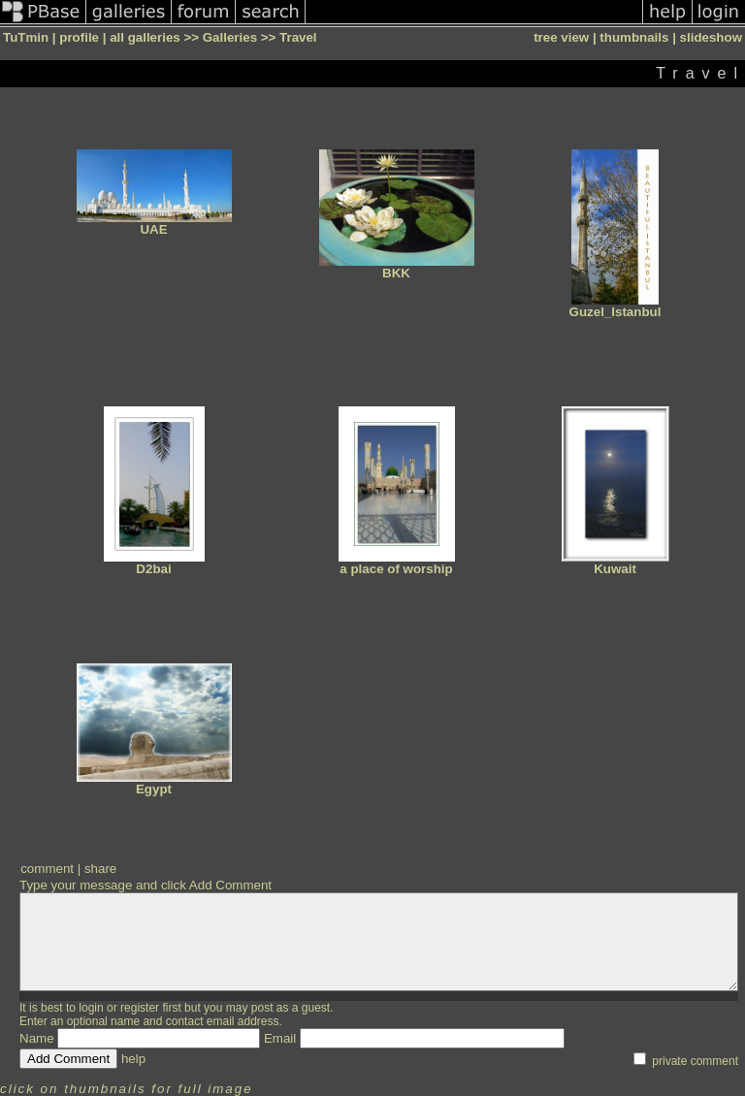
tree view (561, 37)
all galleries (145, 37)
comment (47, 868)
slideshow (711, 37)
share (100, 868)
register (139, 1008)
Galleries (230, 37)
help (133, 1058)
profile (79, 37)
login (91, 1008)
